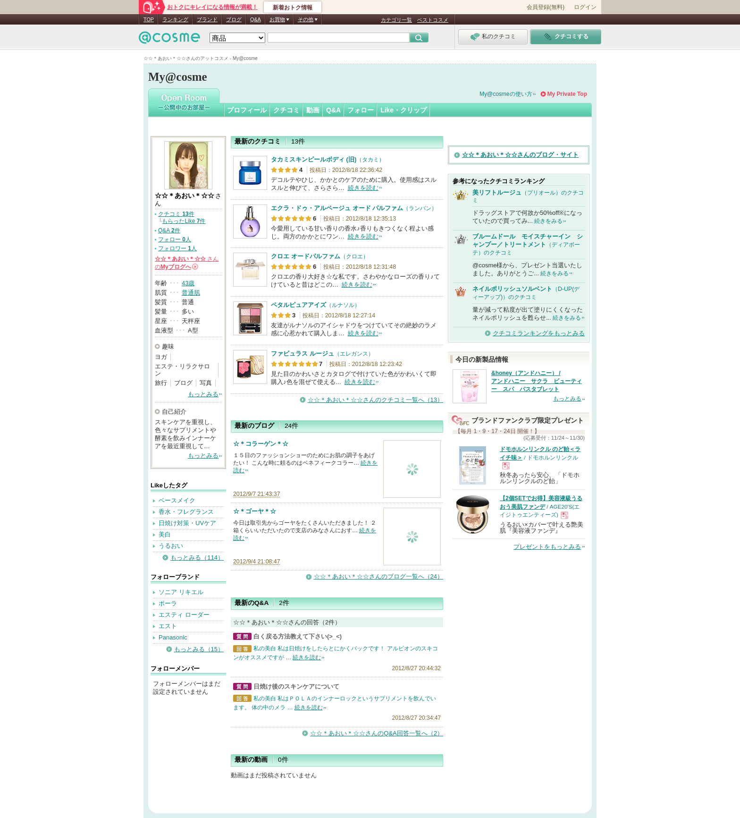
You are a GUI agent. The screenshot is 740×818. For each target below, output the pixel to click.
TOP (148, 19)
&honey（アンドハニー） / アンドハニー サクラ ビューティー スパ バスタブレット (536, 381)
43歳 (188, 283)
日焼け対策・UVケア (187, 523)
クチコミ (286, 110)
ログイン (585, 7)
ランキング (175, 19)
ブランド (207, 19)
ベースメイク (177, 500)
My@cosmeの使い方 (505, 94)
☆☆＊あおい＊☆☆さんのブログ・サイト (520, 154)
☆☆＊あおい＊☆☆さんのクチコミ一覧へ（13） (375, 399)
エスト (168, 626)
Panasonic (173, 637)
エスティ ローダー (184, 614)
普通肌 (191, 292)
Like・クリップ (403, 110)
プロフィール (247, 110)
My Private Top (567, 94)
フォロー (360, 110)
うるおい (171, 545)
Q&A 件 (169, 230)
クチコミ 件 (176, 214)
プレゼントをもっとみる (547, 546)
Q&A (255, 19)
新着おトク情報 (292, 7)
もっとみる (203, 394)
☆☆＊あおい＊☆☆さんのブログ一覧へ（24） (378, 576)
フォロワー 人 (177, 248)
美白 (165, 534)
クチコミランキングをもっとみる (539, 333)
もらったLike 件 (183, 221)
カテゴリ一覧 (396, 20)
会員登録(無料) (545, 7)
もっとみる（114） (197, 557)
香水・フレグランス (186, 511)
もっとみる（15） (199, 649)
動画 (313, 110)
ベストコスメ (432, 20)
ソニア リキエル (181, 592)
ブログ (234, 19)
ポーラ (168, 603)
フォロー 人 (174, 239)
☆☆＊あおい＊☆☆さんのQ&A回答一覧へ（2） (376, 733)
